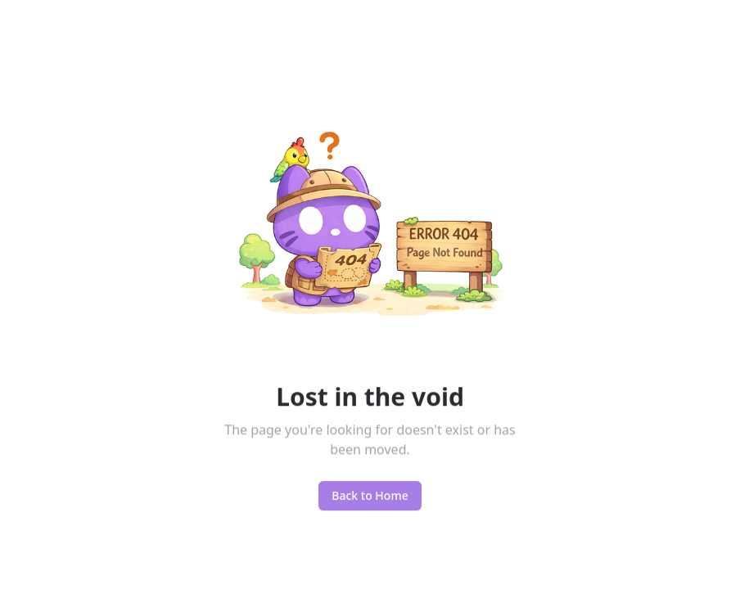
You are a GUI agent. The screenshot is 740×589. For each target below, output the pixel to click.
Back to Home (370, 498)
